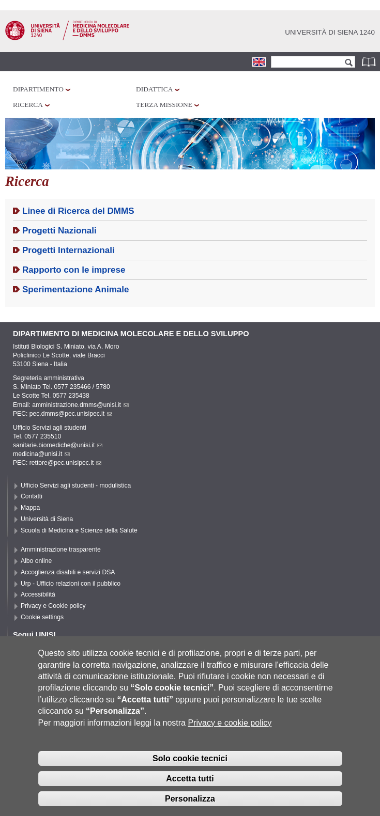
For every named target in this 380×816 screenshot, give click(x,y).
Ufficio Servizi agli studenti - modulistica (76, 485)
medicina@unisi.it (41, 454)
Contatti (31, 496)
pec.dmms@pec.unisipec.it (70, 413)
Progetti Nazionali (59, 231)
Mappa (30, 507)
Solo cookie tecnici (190, 769)
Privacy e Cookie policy (53, 605)
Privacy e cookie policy (229, 733)
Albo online (36, 560)
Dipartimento (38, 89)
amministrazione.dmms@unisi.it (80, 405)
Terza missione (164, 104)
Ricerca (28, 104)
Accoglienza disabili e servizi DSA (68, 572)
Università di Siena (47, 519)
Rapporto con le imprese (74, 270)
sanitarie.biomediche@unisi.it (57, 445)
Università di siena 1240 (330, 32)
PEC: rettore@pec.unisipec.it (57, 462)
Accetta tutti (190, 789)
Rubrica (369, 62)
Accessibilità (38, 594)
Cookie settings (42, 617)
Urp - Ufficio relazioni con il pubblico (70, 583)
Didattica (154, 89)
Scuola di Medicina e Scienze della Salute (79, 530)
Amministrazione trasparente (61, 549)
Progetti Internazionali (68, 250)
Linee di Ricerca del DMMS (78, 211)
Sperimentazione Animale (75, 289)
